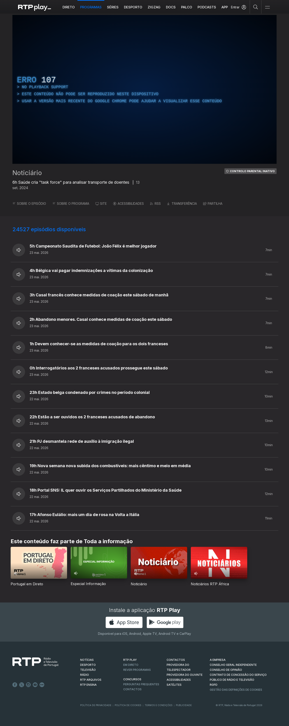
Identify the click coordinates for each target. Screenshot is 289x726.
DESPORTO (88, 664)
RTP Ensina (88, 684)
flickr (42, 684)
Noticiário (27, 173)
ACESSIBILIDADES (128, 203)
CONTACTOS (176, 660)
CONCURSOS (132, 679)
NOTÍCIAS (87, 660)
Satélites (174, 684)
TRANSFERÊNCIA (182, 203)
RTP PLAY (130, 660)
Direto (69, 7)
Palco (186, 7)
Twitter (21, 684)
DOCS (171, 7)
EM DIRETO (130, 664)
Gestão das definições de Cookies (236, 689)
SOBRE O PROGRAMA (70, 203)
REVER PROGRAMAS (137, 669)
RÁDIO (84, 674)
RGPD (213, 684)
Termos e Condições (158, 705)
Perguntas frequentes (141, 684)
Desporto (133, 7)
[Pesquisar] (255, 7)
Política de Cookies (128, 705)
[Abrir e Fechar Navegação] (267, 7)
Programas (91, 7)
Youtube (35, 684)
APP (224, 7)
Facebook (14, 684)
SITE (101, 203)
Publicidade (184, 705)
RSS (155, 203)
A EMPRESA (218, 660)
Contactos (132, 689)
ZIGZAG (154, 7)
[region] (144, 89)
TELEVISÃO (88, 669)
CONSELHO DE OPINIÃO (226, 669)
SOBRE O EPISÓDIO (29, 203)
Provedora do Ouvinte (185, 674)
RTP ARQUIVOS (90, 679)
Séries (113, 7)
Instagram (28, 684)
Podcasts (207, 7)
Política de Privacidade (95, 705)
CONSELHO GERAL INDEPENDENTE (233, 664)
